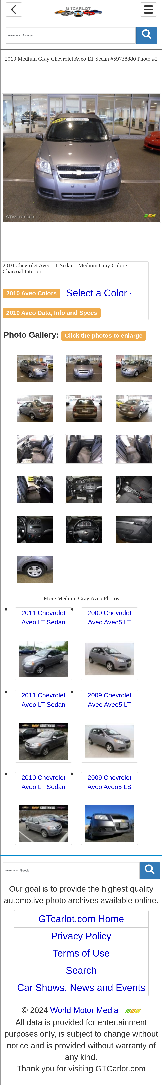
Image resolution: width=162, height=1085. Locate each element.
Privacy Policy (81, 936)
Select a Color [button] (98, 293)
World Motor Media (84, 1010)
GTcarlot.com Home (81, 918)
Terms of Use (81, 953)
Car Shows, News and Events (81, 987)
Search (81, 970)
